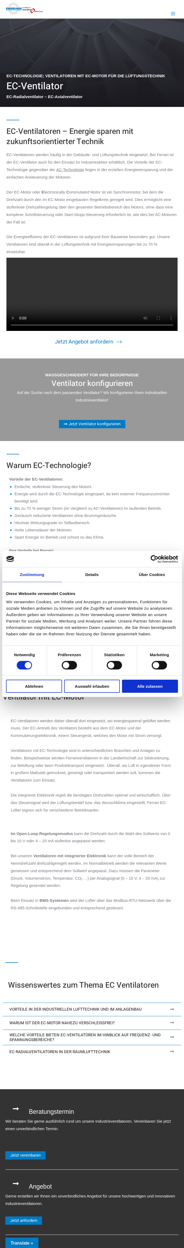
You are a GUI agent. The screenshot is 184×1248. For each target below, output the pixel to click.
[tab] (92, 1009)
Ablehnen (34, 686)
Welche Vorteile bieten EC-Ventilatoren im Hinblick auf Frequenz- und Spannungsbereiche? (85, 1037)
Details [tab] (92, 574)
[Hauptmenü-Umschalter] (173, 14)
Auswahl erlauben (92, 686)
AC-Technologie (70, 169)
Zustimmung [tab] (32, 574)
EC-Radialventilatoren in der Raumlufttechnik (59, 1051)
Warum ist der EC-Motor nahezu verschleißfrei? (62, 1023)
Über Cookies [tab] (152, 574)
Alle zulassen (150, 686)
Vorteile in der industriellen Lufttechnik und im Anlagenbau (75, 1009)
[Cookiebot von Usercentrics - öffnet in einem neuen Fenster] (154, 559)
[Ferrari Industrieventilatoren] (24, 8)
